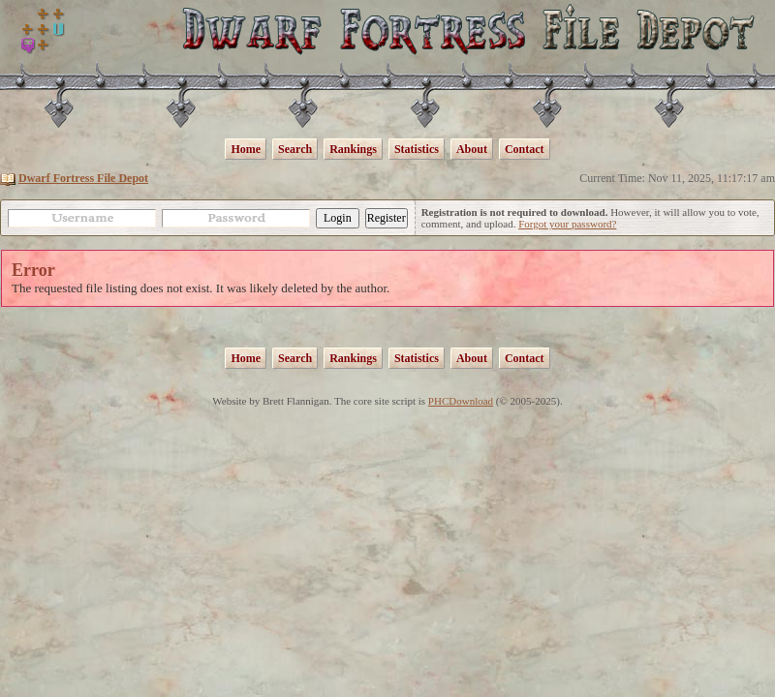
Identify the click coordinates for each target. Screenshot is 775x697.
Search (295, 149)
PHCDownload (460, 401)
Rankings (353, 149)
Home (246, 149)
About (471, 149)
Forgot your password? (567, 223)
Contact (524, 149)
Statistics (416, 149)
